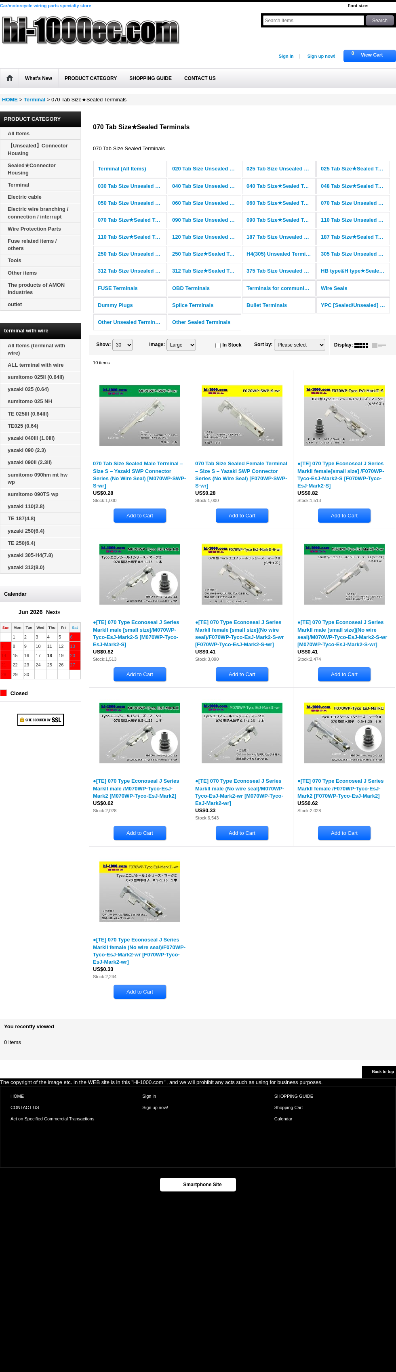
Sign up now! (321, 56)
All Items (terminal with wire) (36, 349)
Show (103, 344)
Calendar (283, 1118)
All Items (18, 133)
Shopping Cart (288, 1107)
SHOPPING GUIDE (293, 1096)
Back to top (383, 1071)
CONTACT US (25, 1107)
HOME (17, 1096)
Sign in (286, 56)
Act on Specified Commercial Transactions (53, 1118)
